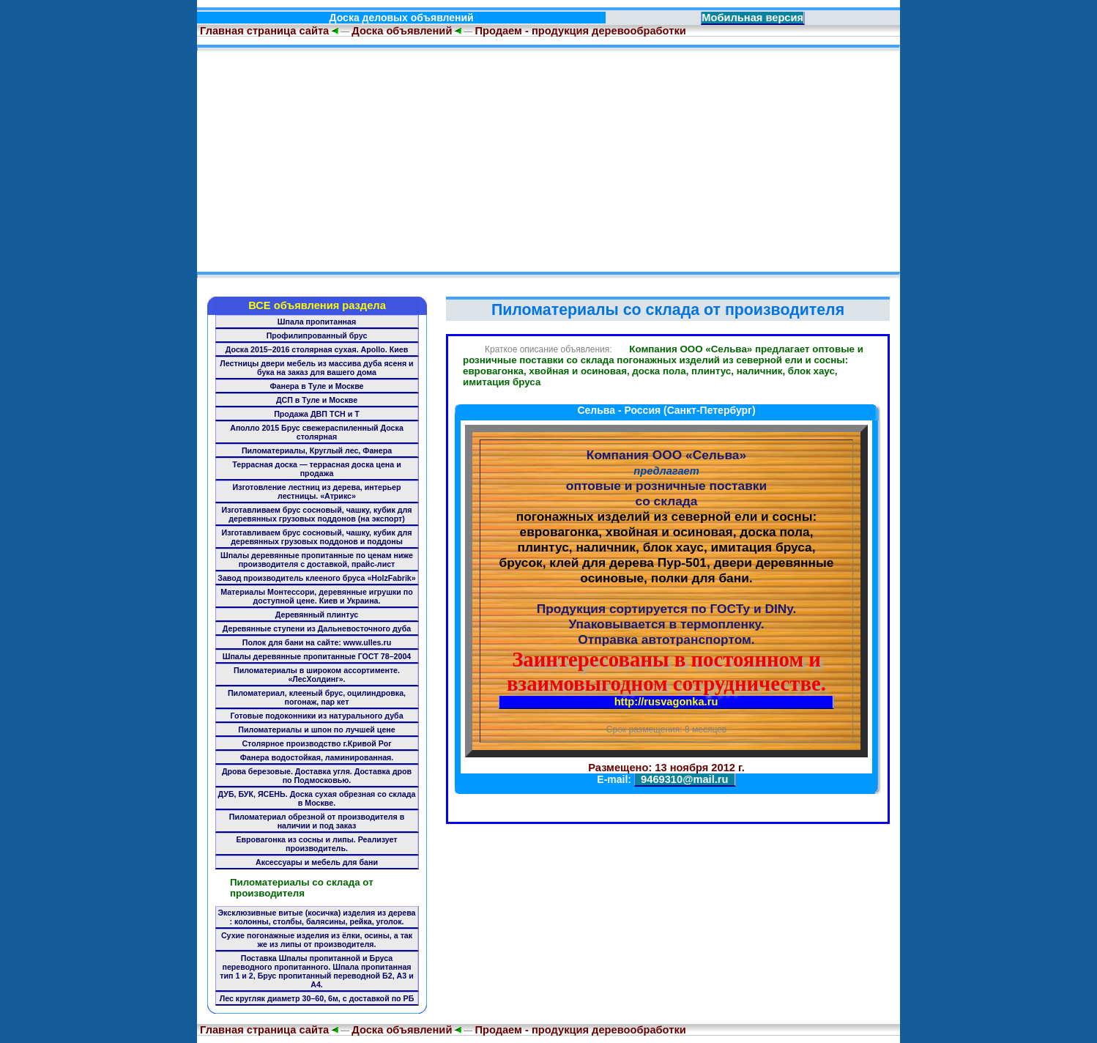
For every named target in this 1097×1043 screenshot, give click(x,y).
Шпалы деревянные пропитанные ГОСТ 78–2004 (317, 656)
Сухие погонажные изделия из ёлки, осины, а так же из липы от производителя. (316, 940)
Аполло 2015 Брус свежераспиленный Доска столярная (317, 432)
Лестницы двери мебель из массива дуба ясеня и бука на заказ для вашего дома (316, 367)
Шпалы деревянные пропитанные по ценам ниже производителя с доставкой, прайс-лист (316, 559)
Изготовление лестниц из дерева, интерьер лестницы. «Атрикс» (317, 491)
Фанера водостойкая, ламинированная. (317, 757)
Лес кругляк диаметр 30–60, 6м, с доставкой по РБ (317, 998)
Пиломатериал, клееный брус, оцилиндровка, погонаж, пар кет (317, 697)
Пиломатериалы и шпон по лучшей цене (316, 729)
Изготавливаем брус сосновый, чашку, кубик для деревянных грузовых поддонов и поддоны (317, 537)
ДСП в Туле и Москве (316, 400)
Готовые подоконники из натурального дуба (316, 715)
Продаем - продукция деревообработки (580, 31)
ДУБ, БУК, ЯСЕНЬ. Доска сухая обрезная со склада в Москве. (317, 798)
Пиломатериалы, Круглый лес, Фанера (317, 450)
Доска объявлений (402, 31)
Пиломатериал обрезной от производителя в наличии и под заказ (316, 821)
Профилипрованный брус (317, 335)
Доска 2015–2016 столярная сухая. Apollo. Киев (317, 349)
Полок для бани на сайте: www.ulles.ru (316, 642)
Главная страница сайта (263, 31)
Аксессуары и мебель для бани (317, 862)
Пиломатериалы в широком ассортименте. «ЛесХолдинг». (317, 674)
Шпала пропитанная (317, 321)
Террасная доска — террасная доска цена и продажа (316, 469)
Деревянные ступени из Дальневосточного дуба (317, 628)
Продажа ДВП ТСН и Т (317, 413)
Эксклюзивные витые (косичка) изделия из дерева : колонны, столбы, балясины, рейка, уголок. (316, 917)
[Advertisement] (548, 161)
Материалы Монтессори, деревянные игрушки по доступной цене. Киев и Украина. (316, 596)
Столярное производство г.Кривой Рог (316, 743)
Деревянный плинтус (316, 614)
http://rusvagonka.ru (666, 702)
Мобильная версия (752, 17)
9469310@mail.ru (685, 779)
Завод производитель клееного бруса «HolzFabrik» (316, 578)
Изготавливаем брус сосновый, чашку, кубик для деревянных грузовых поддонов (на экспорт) (317, 514)
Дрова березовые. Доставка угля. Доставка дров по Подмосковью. (317, 775)
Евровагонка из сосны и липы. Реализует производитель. (316, 844)
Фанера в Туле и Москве (316, 386)
